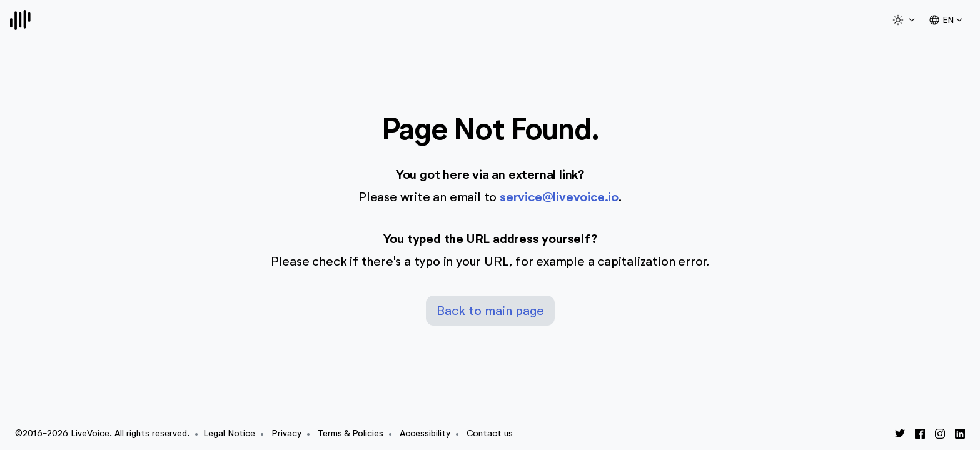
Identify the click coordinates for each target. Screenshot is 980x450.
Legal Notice (229, 433)
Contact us (490, 433)
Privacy (286, 433)
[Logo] (20, 20)
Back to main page (490, 310)
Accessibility (425, 433)
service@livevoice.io (559, 197)
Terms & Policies (350, 433)
